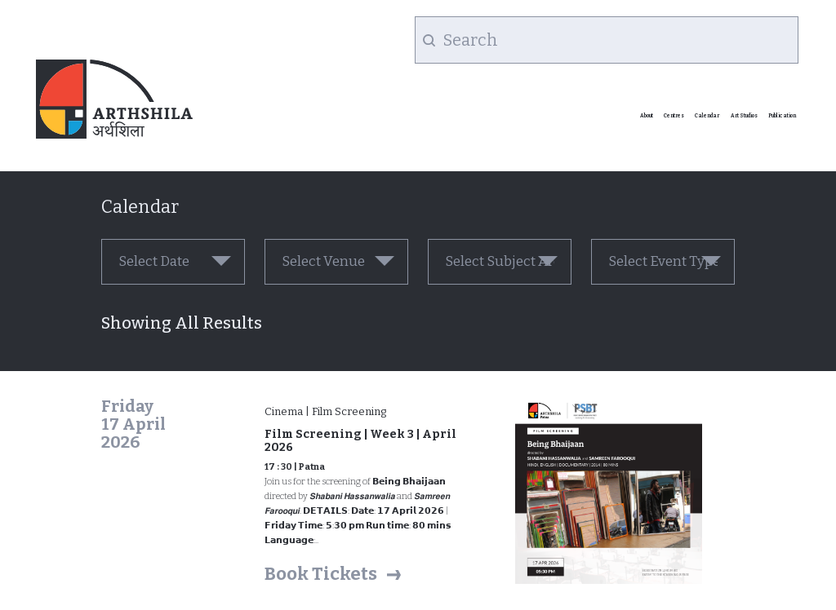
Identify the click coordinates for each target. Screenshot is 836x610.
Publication (782, 116)
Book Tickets (321, 574)
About (646, 116)
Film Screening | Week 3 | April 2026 (360, 440)
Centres (674, 116)
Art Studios (744, 116)
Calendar (707, 116)
